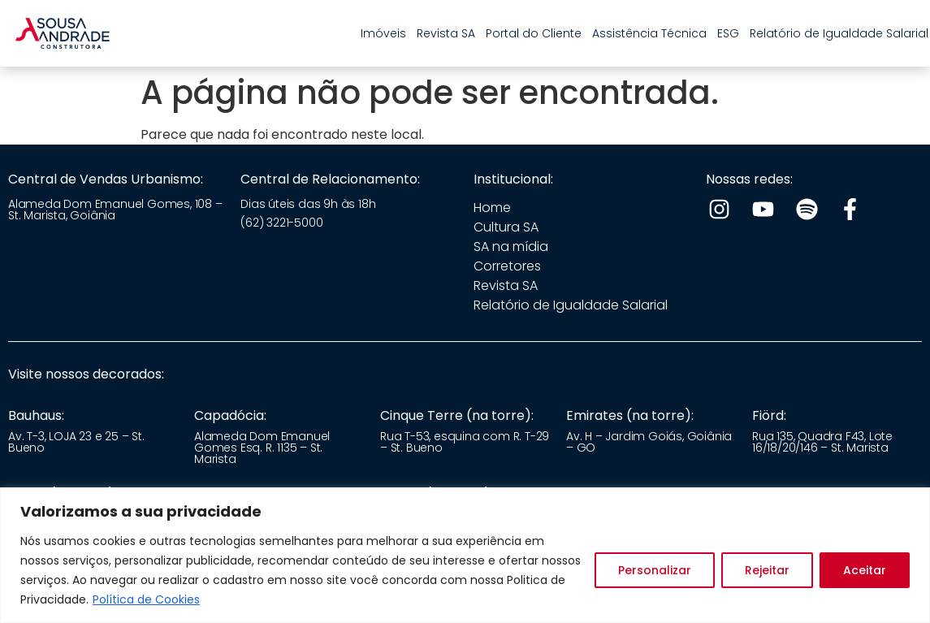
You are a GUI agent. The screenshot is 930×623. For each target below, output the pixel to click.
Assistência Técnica (649, 33)
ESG (728, 33)
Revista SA (446, 33)
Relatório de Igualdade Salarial (839, 33)
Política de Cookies (146, 599)
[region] (465, 555)
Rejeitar (767, 570)
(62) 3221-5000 (281, 222)
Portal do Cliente (534, 33)
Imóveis (383, 33)
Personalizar (654, 570)
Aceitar (864, 570)
